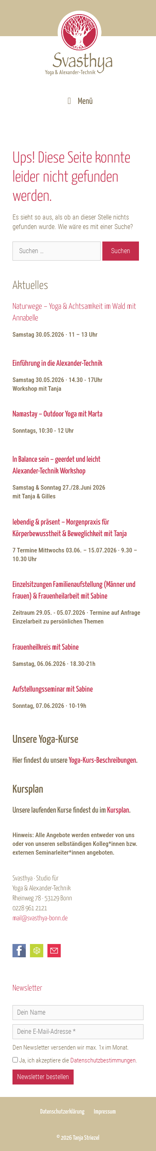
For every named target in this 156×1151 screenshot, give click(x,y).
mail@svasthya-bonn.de (39, 918)
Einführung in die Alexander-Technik (57, 363)
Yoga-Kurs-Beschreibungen (102, 760)
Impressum (105, 1112)
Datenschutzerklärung (62, 1112)
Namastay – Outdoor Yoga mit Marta (57, 414)
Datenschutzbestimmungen (103, 1060)
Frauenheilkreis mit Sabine (45, 647)
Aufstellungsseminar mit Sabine (52, 689)
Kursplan (118, 810)
